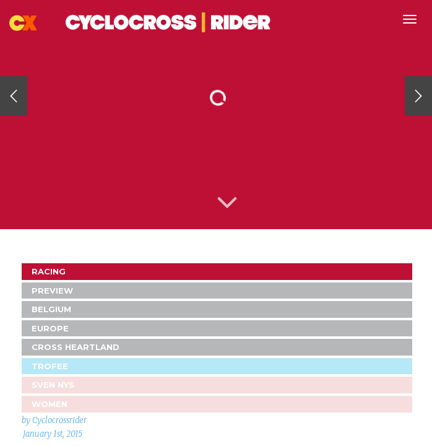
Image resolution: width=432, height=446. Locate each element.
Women (49, 404)
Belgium (51, 309)
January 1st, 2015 (52, 434)
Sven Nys (53, 385)
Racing (49, 271)
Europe (50, 328)
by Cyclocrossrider (54, 420)
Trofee (50, 366)
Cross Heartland (75, 347)
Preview (52, 290)
